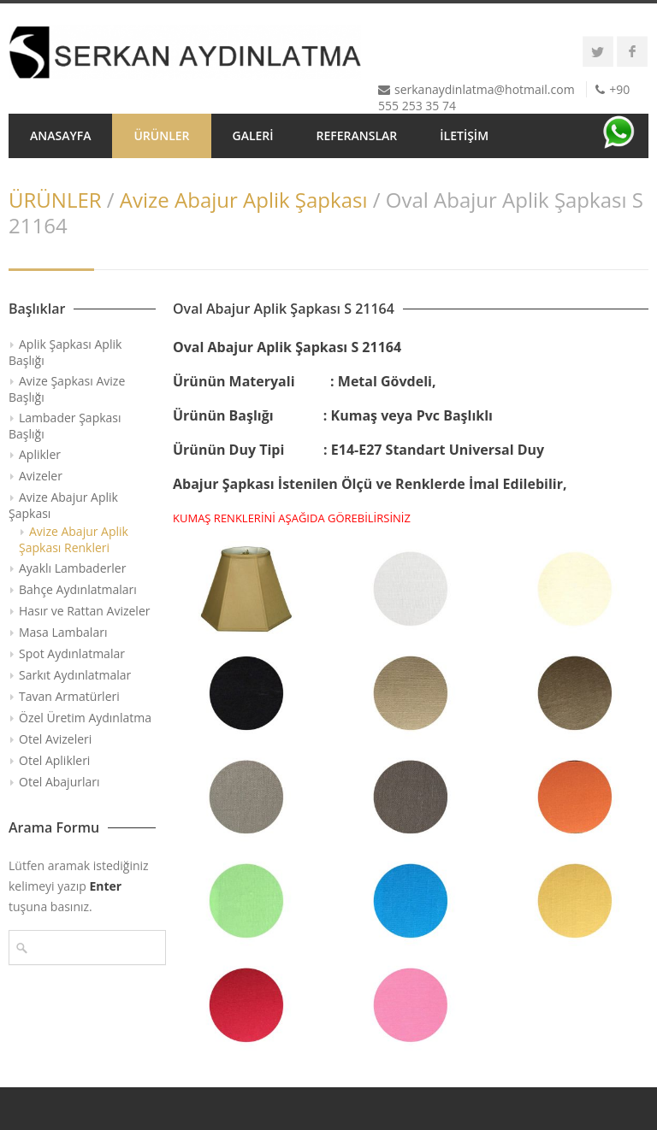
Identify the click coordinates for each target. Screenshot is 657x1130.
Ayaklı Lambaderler (72, 568)
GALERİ (253, 135)
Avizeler (40, 476)
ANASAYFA (60, 135)
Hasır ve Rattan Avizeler (84, 611)
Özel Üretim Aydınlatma (85, 717)
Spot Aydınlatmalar (72, 653)
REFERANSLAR (357, 135)
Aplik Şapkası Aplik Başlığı (65, 352)
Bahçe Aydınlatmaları (78, 589)
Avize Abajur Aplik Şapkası (244, 199)
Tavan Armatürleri (69, 696)
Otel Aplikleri (54, 760)
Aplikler (40, 454)
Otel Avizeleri (55, 739)
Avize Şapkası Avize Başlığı (67, 389)
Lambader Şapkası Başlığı (65, 425)
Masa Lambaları (63, 632)
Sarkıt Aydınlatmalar (75, 675)
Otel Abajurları (59, 782)
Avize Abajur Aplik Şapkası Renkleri (73, 539)
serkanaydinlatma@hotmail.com (484, 89)
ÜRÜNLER (161, 135)
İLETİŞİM (464, 135)
